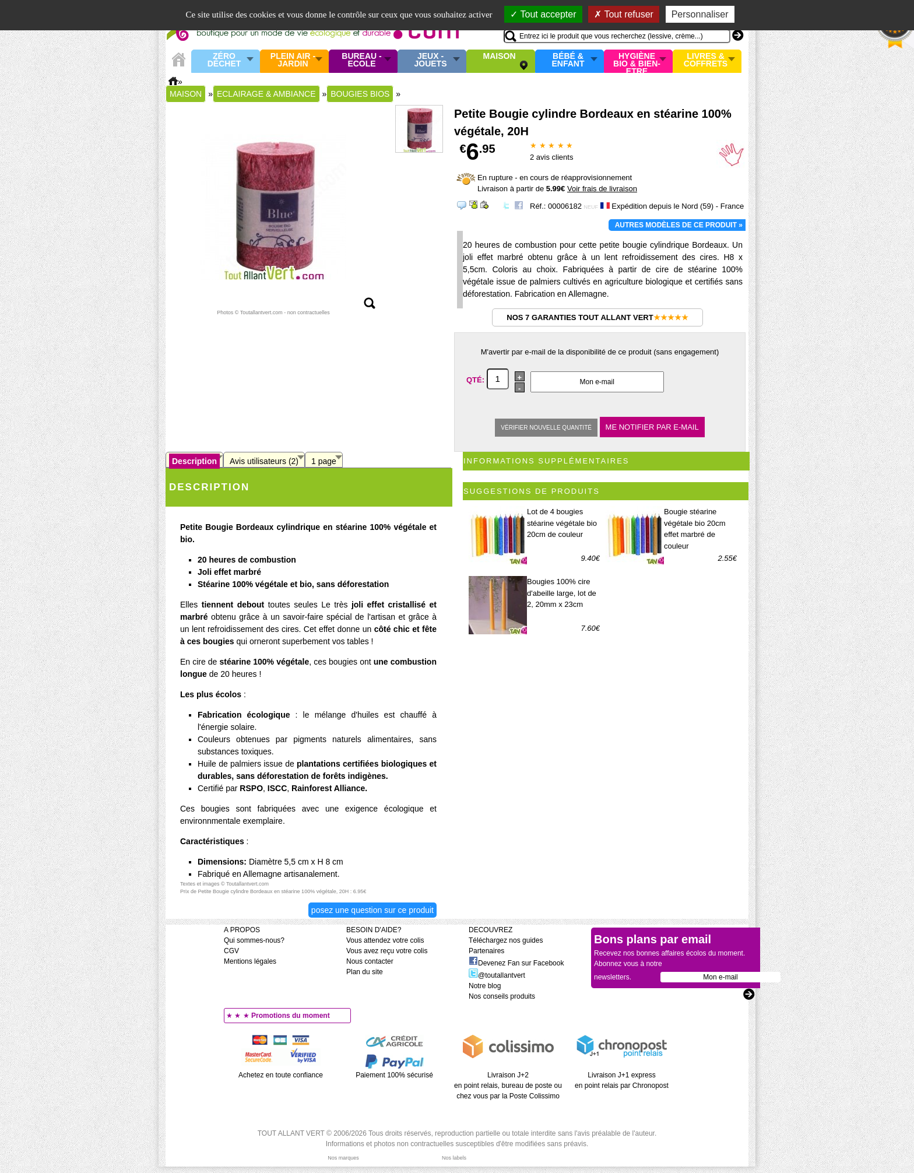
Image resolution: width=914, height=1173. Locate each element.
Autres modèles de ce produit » (679, 225)
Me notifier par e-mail (652, 427)
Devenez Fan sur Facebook (516, 963)
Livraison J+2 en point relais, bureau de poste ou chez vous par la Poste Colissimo (508, 1085)
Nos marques (343, 1158)
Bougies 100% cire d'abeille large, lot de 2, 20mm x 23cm (561, 593)
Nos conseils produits (502, 996)
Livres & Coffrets (705, 60)
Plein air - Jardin (292, 60)
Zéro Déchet (224, 60)
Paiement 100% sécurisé (394, 1075)
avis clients (551, 157)
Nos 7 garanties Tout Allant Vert (597, 317)
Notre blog (485, 986)
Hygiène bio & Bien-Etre (636, 61)
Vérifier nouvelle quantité (546, 427)
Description (194, 461)
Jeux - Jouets (430, 60)
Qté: (476, 379)
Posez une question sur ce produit (372, 910)
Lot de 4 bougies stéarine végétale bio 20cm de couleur (562, 523)
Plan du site (364, 972)
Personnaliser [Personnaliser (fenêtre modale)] (700, 14)
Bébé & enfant (568, 60)
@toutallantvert (497, 975)
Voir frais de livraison (602, 188)
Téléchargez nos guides (506, 940)
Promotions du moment (290, 1016)
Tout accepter (543, 14)
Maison (499, 56)
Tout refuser (623, 14)
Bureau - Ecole (361, 60)
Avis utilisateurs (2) (264, 461)
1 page (323, 461)
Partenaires (486, 951)
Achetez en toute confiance (280, 1075)
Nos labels (454, 1158)
